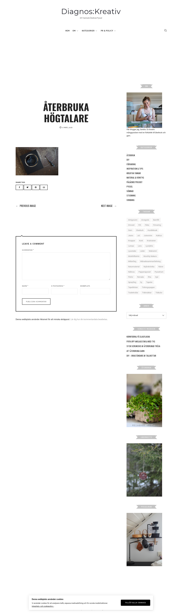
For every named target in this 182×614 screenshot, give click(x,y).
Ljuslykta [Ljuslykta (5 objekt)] (149, 246)
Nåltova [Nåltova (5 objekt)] (131, 272)
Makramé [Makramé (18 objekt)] (153, 251)
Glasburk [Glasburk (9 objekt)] (139, 230)
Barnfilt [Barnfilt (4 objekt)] (156, 220)
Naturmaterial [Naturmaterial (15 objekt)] (134, 267)
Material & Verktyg (135, 177)
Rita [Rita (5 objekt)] (149, 277)
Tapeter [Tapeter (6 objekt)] (149, 282)
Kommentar (28, 249)
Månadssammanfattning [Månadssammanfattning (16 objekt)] (150, 261)
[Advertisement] (91, 56)
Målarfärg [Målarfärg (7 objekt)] (132, 261)
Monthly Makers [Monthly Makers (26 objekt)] (150, 256)
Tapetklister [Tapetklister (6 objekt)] (133, 287)
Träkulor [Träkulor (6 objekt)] (159, 293)
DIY (128, 159)
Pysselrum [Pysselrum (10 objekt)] (159, 272)
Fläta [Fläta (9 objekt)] (147, 225)
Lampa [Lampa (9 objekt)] (131, 246)
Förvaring (131, 164)
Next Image (109, 206)
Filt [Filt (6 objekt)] (139, 225)
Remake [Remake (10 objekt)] (140, 277)
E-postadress (57, 285)
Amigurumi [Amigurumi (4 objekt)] (132, 220)
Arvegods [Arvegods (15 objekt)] (145, 220)
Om (74, 30)
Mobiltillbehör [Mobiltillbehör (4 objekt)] (133, 256)
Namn (25, 285)
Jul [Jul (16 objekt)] (138, 235)
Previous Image (26, 206)
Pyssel (130, 186)
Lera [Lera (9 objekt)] (139, 246)
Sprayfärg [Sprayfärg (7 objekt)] (132, 282)
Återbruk (131, 155)
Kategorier (88, 30)
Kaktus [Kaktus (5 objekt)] (159, 235)
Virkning (131, 199)
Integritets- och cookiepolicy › (43, 606)
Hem (67, 30)
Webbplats (85, 285)
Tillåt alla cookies (135, 602)
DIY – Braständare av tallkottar (141, 355)
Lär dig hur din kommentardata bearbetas (89, 319)
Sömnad (130, 191)
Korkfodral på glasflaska (138, 336)
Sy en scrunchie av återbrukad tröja (143, 346)
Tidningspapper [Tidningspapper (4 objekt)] (148, 287)
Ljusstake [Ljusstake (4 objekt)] (132, 251)
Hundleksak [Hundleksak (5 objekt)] (152, 230)
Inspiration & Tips (135, 168)
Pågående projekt (134, 182)
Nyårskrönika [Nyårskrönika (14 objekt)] (149, 267)
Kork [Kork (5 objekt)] (141, 241)
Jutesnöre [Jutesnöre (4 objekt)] (148, 235)
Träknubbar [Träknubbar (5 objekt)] (147, 293)
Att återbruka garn (135, 350)
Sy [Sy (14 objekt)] (141, 282)
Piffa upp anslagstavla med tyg (141, 341)
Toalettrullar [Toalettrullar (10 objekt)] (133, 293)
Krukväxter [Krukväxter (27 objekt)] (151, 241)
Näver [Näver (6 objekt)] (160, 267)
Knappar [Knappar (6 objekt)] (131, 241)
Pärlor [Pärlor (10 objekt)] (130, 277)
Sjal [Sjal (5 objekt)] (156, 277)
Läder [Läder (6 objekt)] (142, 251)
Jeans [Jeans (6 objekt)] (130, 235)
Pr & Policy (107, 30)
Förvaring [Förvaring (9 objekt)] (157, 225)
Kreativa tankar (134, 173)
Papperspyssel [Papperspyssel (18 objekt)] (145, 272)
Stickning (131, 195)
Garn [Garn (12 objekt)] (130, 230)
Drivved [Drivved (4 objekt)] (131, 225)
